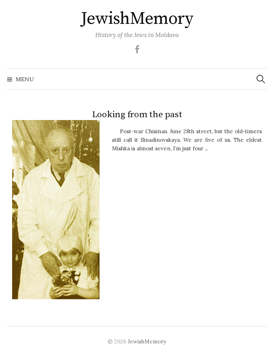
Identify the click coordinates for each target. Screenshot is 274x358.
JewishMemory (137, 19)
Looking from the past (137, 114)
